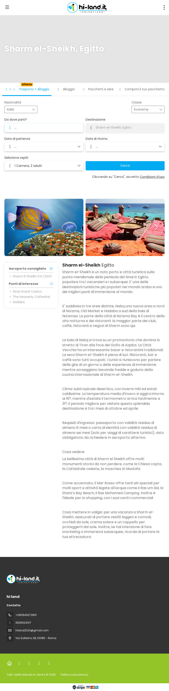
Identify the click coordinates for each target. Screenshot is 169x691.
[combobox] (18, 109)
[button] (13, 227)
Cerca (125, 165)
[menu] (164, 7)
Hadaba (17, 302)
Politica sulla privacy (74, 674)
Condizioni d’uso (152, 177)
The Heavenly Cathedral (29, 296)
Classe (137, 102)
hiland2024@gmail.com (32, 630)
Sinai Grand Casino (25, 291)
